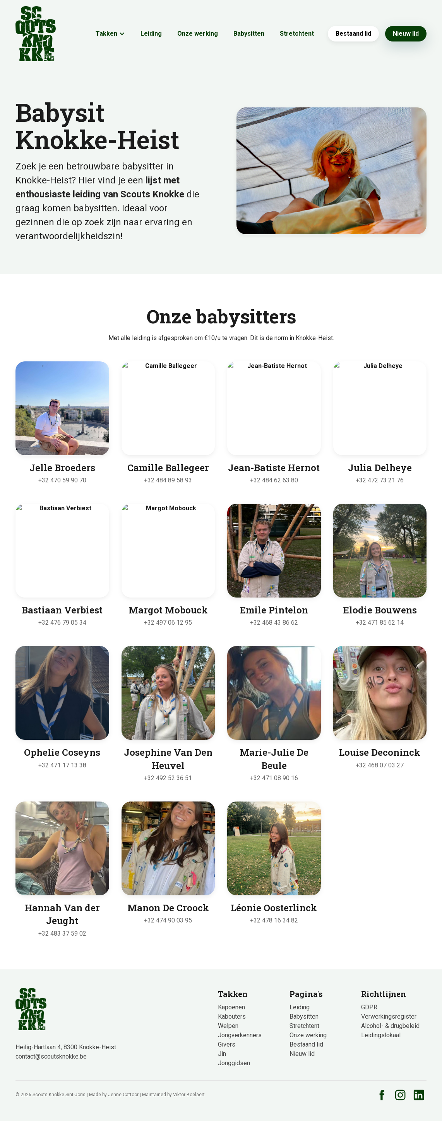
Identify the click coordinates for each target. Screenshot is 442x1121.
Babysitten (248, 33)
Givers (226, 1044)
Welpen (228, 1025)
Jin (222, 1053)
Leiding (151, 33)
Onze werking (197, 33)
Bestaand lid (353, 33)
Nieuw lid (406, 33)
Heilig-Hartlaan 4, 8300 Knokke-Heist (65, 1047)
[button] (110, 34)
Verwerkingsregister (388, 1016)
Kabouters (232, 1016)
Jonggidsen (234, 1063)
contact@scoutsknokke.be (51, 1056)
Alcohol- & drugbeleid (390, 1025)
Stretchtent (297, 33)
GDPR (369, 1007)
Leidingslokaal (381, 1035)
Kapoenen (231, 1007)
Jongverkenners (240, 1035)
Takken (106, 33)
